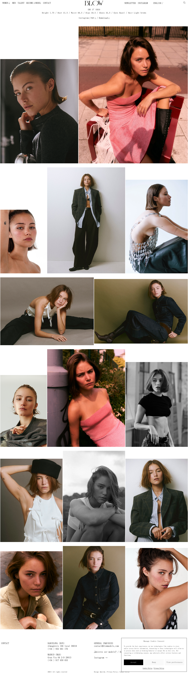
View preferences (175, 662)
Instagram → (100, 658)
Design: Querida (99, 672)
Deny (154, 662)
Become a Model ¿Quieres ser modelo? (26, 3)
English (156, 3)
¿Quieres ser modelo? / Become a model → (116, 652)
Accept (133, 662)
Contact (47, 3)
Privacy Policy (159, 668)
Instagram (143, 3)
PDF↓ (93, 18)
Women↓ (6, 3)
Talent (21, 3)
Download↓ (104, 18)
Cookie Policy (147, 668)
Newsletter (130, 3)
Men (14, 3)
